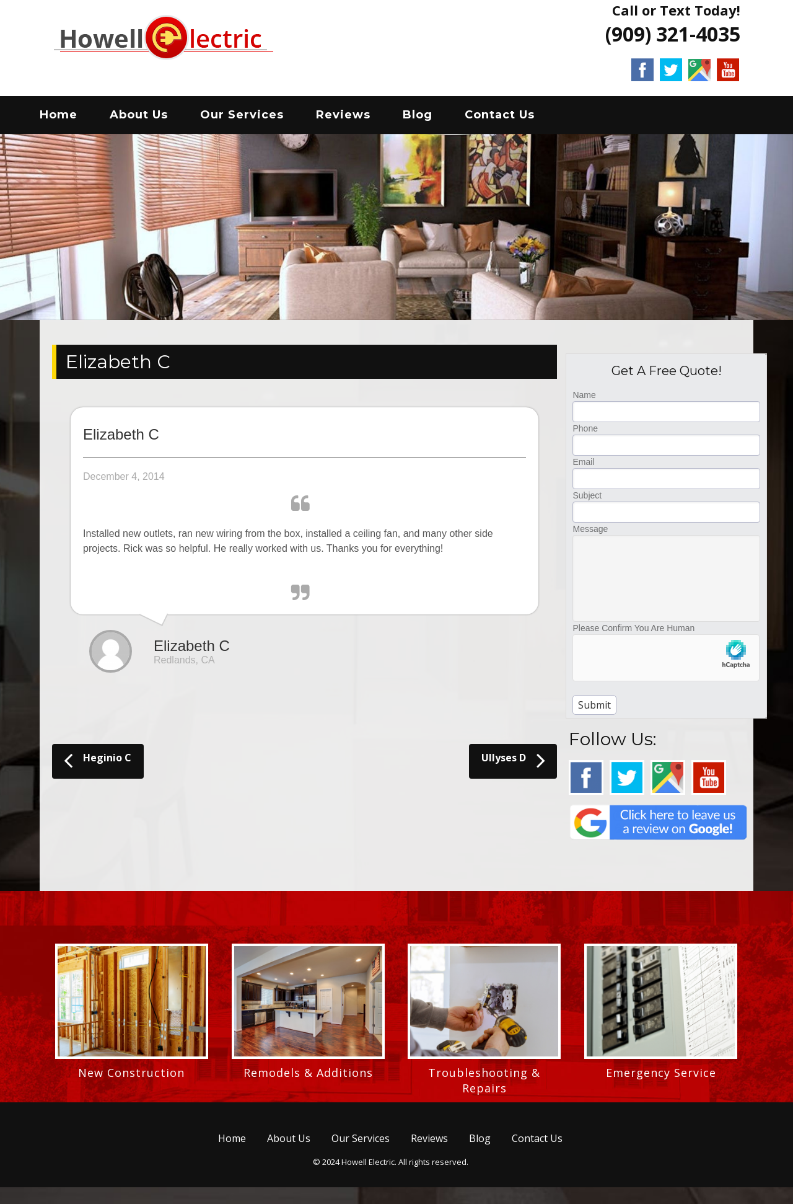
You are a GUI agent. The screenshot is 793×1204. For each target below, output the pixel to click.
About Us (152, 117)
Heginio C (97, 764)
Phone (584, 433)
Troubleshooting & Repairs (484, 1084)
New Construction (131, 1076)
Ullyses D (513, 764)
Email (583, 466)
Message (590, 533)
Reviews (357, 117)
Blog (431, 117)
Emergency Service (661, 1076)
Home (72, 117)
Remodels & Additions (308, 1076)
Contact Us (513, 117)
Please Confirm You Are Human (633, 632)
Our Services (255, 117)
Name (583, 399)
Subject (587, 500)
